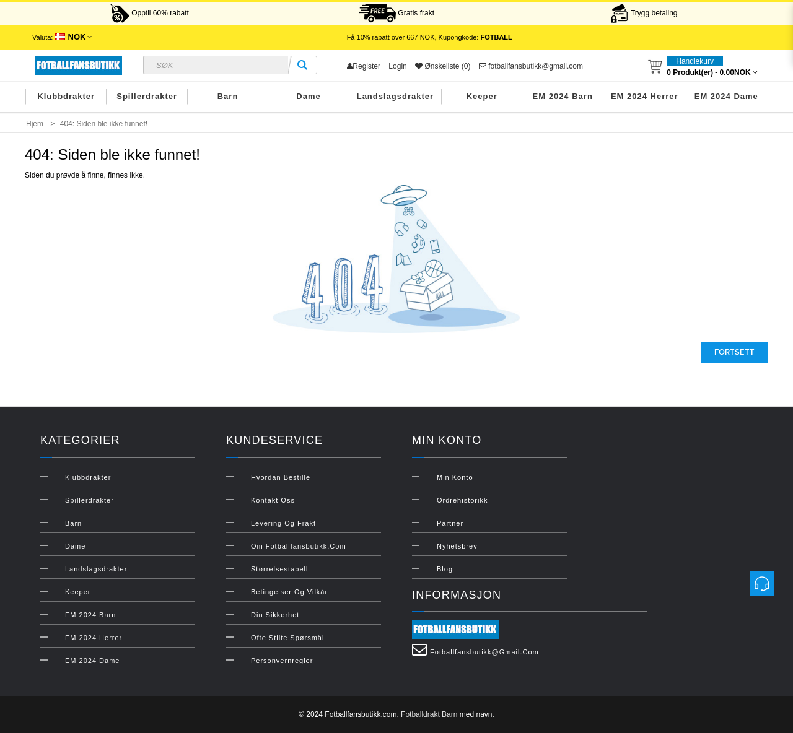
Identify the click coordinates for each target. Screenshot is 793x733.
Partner (450, 523)
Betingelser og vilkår (289, 592)
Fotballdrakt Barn (429, 714)
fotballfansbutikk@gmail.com (531, 66)
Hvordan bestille (280, 477)
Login (397, 66)
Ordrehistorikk (462, 500)
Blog (445, 569)
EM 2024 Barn (563, 96)
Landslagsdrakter (395, 96)
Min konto (455, 477)
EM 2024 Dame (726, 96)
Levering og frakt (283, 523)
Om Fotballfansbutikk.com (298, 546)
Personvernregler (282, 660)
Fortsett (734, 352)
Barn (228, 96)
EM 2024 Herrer (644, 96)
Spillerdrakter (146, 96)
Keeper (482, 96)
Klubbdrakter (66, 96)
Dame (308, 96)
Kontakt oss (273, 500)
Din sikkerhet (275, 614)
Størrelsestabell (279, 569)
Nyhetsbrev (457, 546)
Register (363, 66)
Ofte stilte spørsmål (287, 637)
